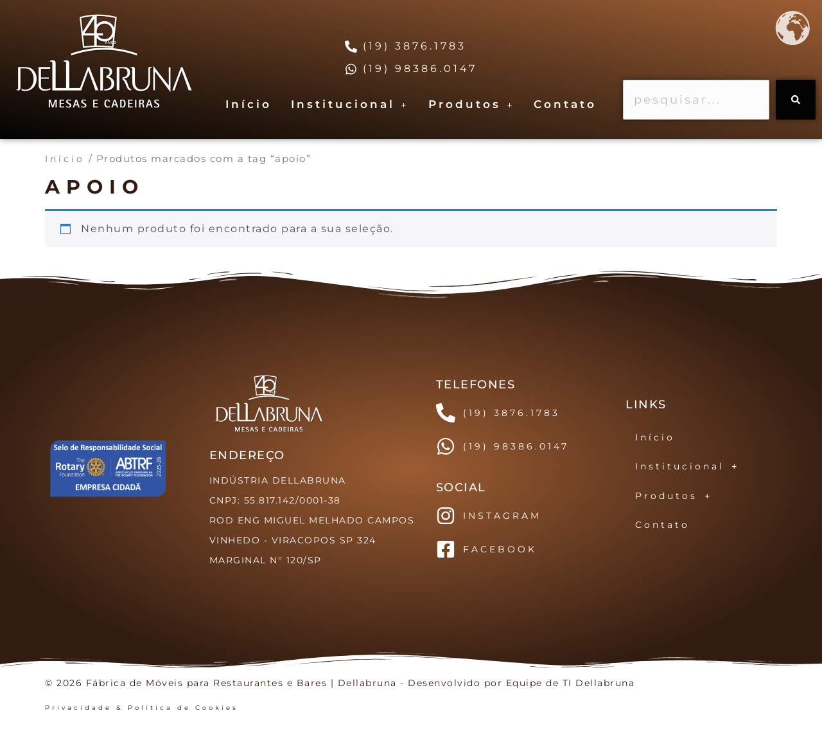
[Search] (796, 100)
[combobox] (696, 100)
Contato (565, 104)
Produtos (471, 104)
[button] (350, 104)
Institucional (350, 104)
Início (248, 104)
